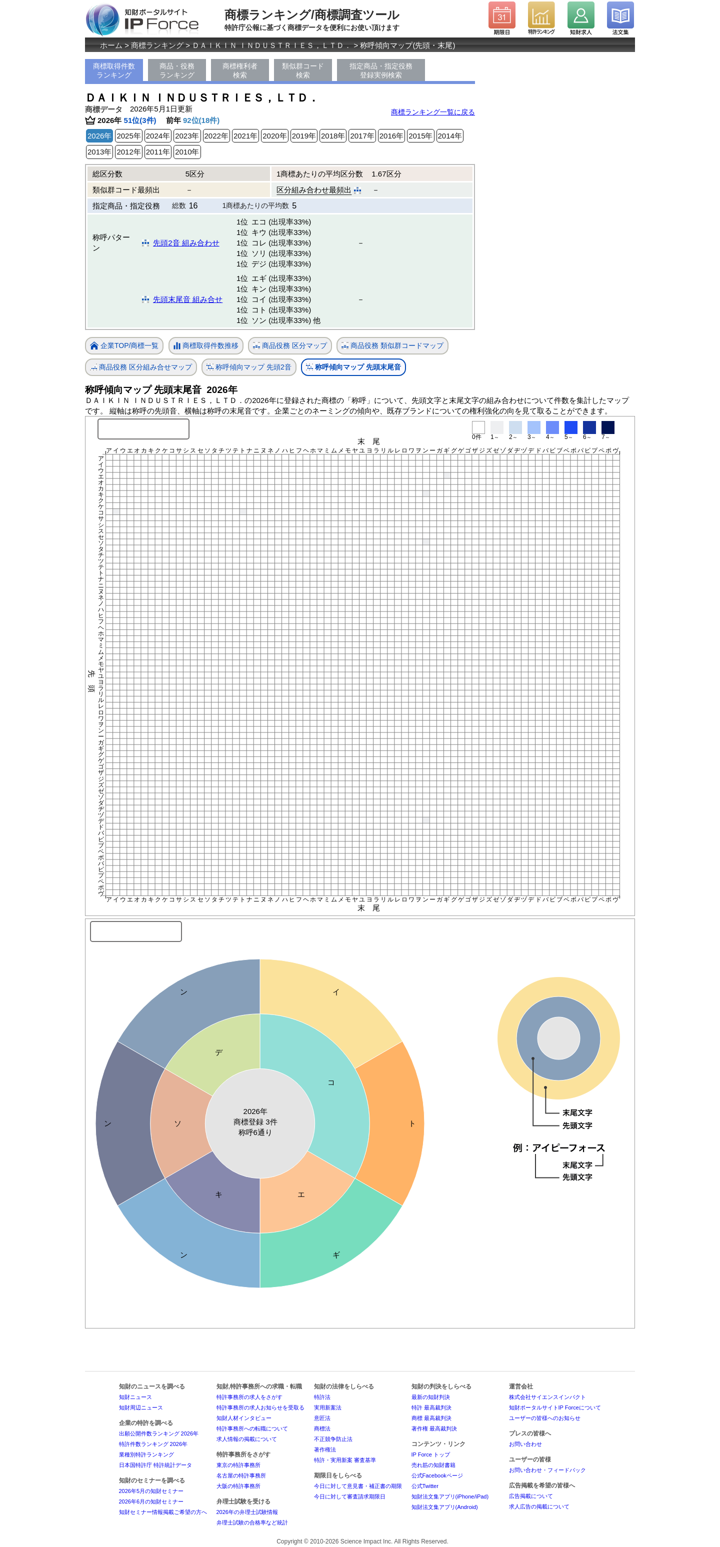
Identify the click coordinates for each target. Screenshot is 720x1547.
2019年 (304, 136)
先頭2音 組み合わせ (186, 242)
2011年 (158, 152)
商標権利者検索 (240, 70)
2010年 (187, 152)
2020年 (274, 136)
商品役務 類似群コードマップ (393, 346)
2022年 (216, 136)
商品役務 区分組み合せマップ (141, 367)
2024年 (158, 136)
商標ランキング (157, 45)
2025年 (128, 136)
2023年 (187, 136)
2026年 (100, 136)
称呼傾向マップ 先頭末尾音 (353, 367)
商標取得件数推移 (206, 346)
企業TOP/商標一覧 (124, 346)
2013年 (100, 152)
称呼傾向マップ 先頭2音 (249, 367)
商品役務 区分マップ (290, 346)
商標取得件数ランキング (114, 70)
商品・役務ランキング (177, 70)
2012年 (128, 152)
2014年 (450, 136)
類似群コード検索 (303, 70)
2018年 (333, 136)
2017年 (362, 136)
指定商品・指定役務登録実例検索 (381, 70)
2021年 (246, 136)
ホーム (111, 45)
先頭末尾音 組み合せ (187, 299)
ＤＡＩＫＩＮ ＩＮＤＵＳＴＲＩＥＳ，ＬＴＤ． (272, 45)
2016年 (392, 136)
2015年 (420, 136)
